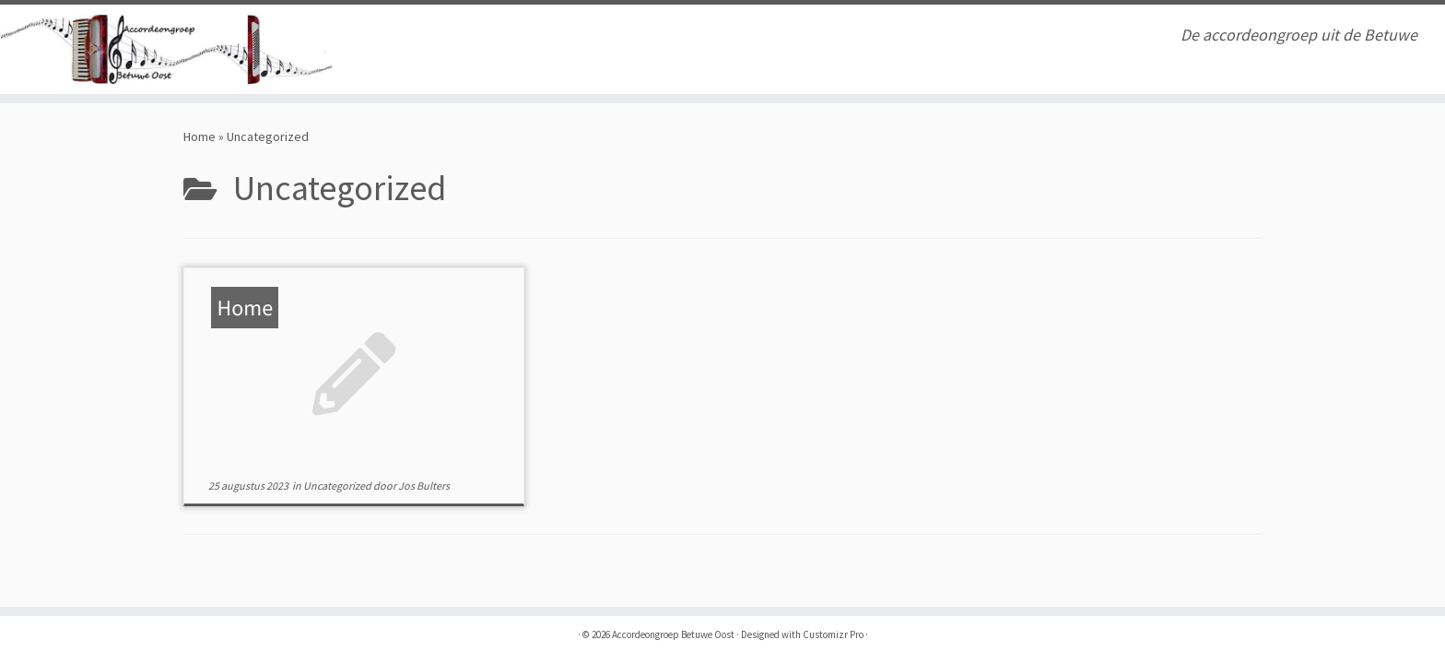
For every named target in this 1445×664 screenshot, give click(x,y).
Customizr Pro (833, 634)
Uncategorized (338, 485)
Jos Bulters (424, 485)
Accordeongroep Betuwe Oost (673, 634)
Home (199, 136)
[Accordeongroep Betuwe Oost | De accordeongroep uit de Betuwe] (167, 49)
